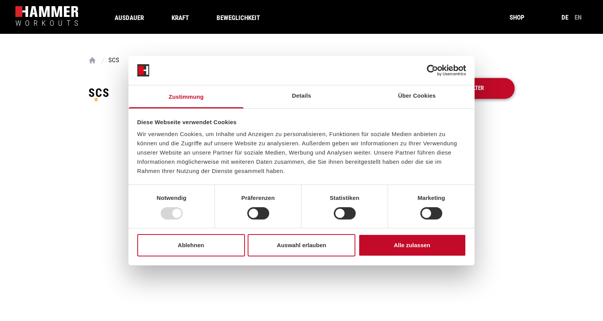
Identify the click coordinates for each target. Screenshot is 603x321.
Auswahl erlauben (301, 245)
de (564, 17)
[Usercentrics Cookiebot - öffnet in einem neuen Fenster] (432, 70)
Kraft (180, 18)
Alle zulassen (412, 245)
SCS (113, 60)
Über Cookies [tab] (417, 95)
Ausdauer (129, 18)
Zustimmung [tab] (186, 96)
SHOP (517, 17)
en (578, 17)
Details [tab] (301, 95)
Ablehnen (191, 245)
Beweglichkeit (238, 18)
